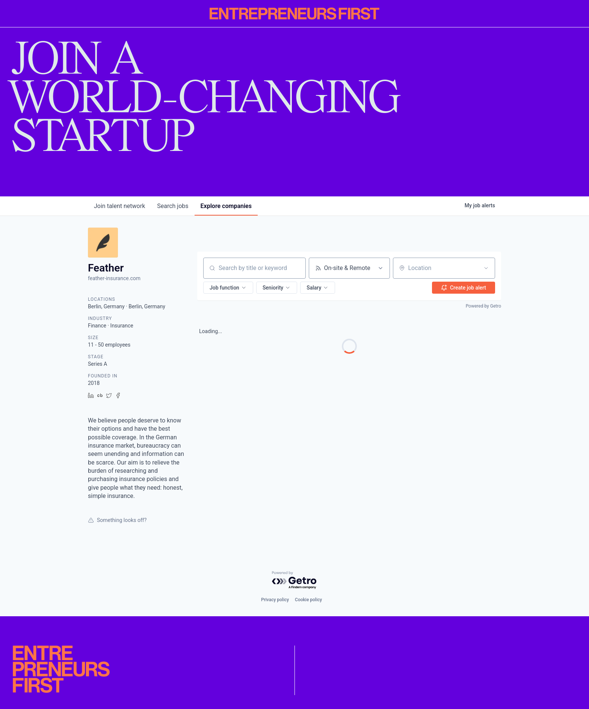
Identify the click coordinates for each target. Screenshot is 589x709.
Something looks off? (117, 520)
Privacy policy (275, 599)
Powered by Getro (483, 306)
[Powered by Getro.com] (294, 580)
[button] (228, 288)
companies (226, 206)
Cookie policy (308, 599)
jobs (172, 206)
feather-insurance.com (114, 278)
